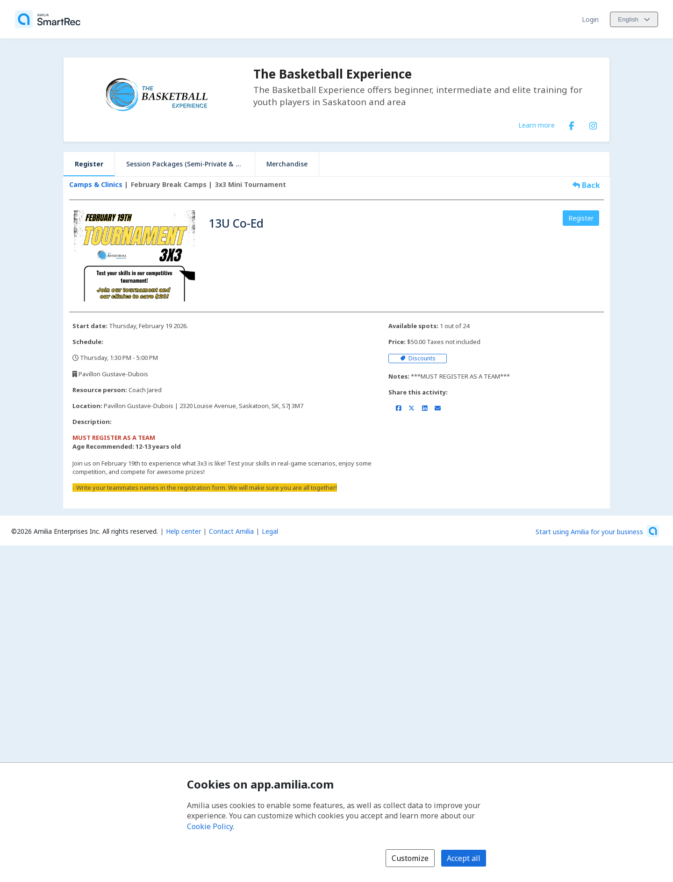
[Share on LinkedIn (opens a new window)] (424, 408)
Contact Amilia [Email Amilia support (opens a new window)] (231, 531)
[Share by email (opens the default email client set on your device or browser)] (438, 408)
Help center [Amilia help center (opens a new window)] (183, 531)
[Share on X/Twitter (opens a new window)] (411, 408)
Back (586, 185)
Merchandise (287, 163)
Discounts (418, 358)
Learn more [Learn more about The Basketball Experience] (536, 124)
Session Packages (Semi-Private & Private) (190, 163)
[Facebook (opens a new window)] (571, 124)
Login (590, 19)
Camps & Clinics (95, 184)
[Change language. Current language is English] (634, 19)
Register (89, 163)
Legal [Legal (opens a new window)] (270, 531)
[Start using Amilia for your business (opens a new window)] (597, 531)
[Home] (47, 19)
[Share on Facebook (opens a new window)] (398, 408)
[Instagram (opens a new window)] (593, 124)
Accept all (463, 858)
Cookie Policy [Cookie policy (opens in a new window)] (210, 826)
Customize (410, 858)
